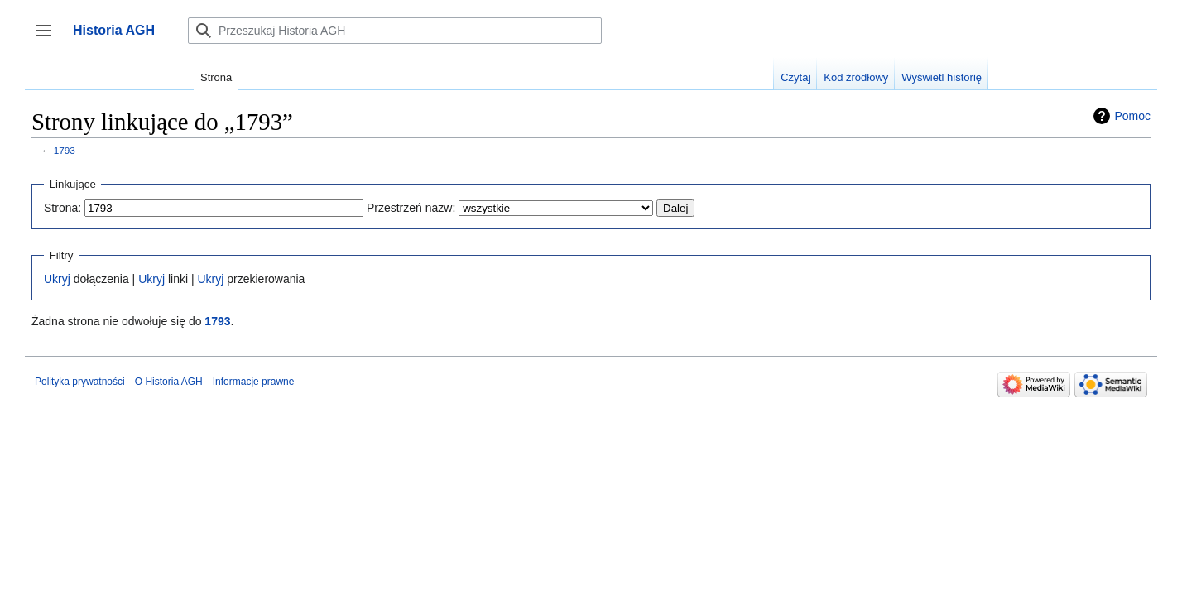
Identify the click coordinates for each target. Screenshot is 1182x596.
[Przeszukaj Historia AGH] (395, 30)
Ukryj (57, 279)
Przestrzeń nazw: (411, 207)
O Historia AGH (169, 381)
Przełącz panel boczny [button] (49, 38)
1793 (64, 150)
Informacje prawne (254, 381)
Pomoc (1132, 116)
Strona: (62, 207)
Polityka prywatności (80, 381)
